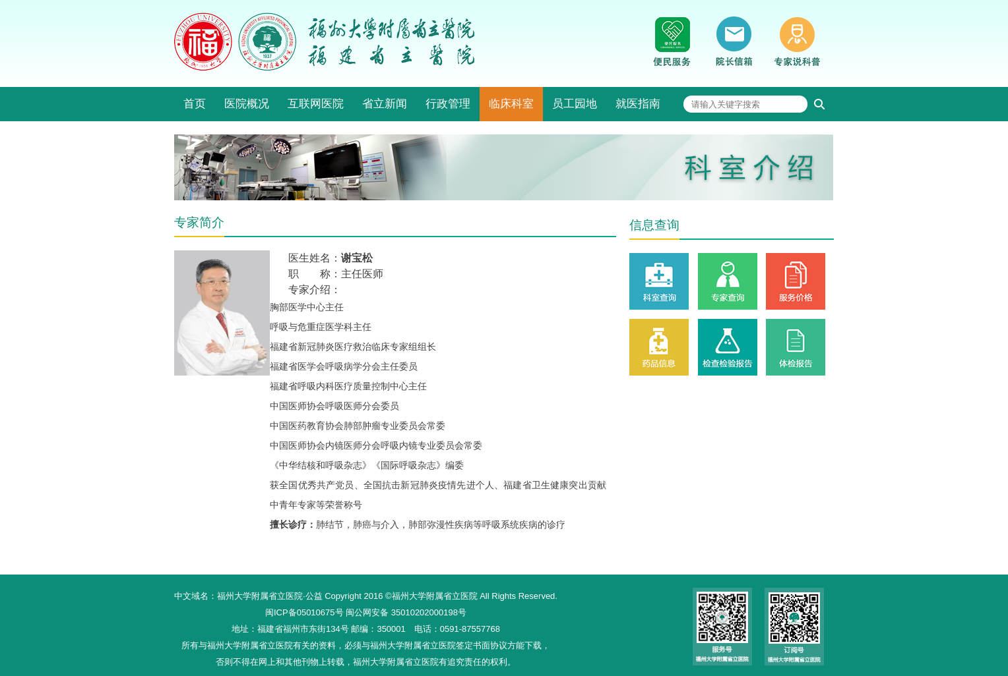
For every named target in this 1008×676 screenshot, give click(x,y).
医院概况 (246, 104)
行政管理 (447, 104)
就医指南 (637, 104)
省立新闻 (384, 104)
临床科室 (511, 104)
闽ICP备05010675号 (304, 612)
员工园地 (574, 104)
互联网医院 (316, 104)
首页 (194, 104)
